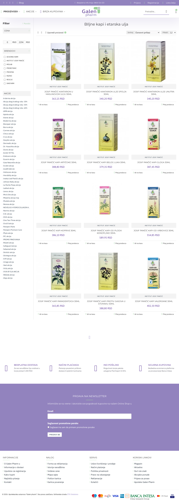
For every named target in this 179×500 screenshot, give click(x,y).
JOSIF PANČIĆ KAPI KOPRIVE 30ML (58, 229)
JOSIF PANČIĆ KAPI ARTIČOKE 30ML (59, 162)
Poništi (27, 23)
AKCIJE (7, 93)
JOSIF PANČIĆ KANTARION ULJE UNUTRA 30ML (153, 92)
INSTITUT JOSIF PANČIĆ (59, 86)
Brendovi (9, 51)
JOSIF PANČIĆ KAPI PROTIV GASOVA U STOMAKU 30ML (106, 300)
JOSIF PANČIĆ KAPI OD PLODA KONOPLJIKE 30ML (106, 230)
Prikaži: (166, 32)
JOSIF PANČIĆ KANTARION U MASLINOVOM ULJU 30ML (58, 92)
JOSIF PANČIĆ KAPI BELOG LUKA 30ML (106, 162)
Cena (7, 30)
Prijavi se (54, 433)
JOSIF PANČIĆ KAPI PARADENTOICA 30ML (59, 299)
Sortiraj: (137, 32)
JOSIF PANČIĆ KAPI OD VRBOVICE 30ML (154, 229)
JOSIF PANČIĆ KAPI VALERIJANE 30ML (154, 299)
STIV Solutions (72, 492)
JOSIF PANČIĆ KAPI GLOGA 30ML (153, 162)
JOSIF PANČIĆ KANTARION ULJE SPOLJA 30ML (106, 92)
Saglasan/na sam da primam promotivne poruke (72, 425)
